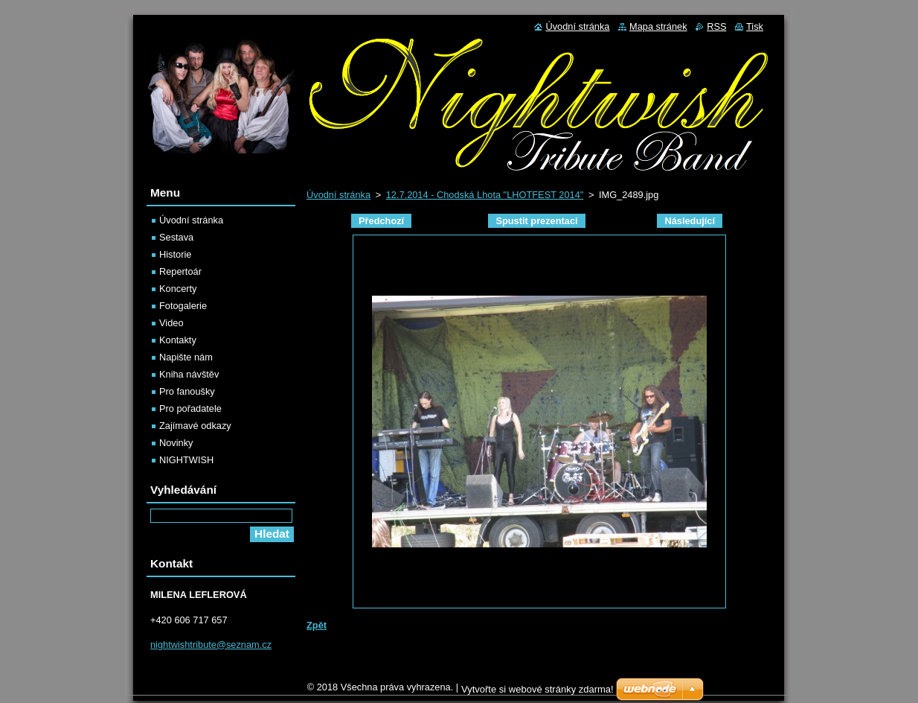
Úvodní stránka (338, 194)
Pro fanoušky (187, 391)
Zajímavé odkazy (195, 425)
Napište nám (186, 357)
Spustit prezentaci (536, 220)
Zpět (316, 625)
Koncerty (178, 288)
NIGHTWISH (186, 459)
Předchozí (381, 220)
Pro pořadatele (190, 408)
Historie (175, 254)
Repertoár (180, 271)
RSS (716, 26)
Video (171, 322)
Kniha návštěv (189, 374)
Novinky (176, 442)
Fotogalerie (183, 305)
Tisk (754, 26)
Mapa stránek (658, 26)
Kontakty (177, 340)
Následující (689, 220)
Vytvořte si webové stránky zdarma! (537, 693)
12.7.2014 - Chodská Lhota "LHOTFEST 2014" (485, 194)
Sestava (176, 237)
